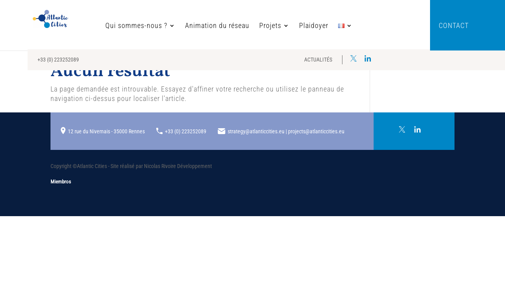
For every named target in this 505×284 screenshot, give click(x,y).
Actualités (318, 59)
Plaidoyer (287, 26)
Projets (244, 26)
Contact (454, 26)
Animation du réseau (191, 26)
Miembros (60, 182)
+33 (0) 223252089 (58, 59)
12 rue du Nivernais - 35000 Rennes (106, 131)
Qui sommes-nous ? (110, 26)
